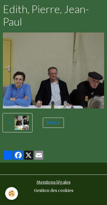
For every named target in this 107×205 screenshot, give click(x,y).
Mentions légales (53, 182)
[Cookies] (11, 193)
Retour (53, 122)
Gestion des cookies (53, 190)
